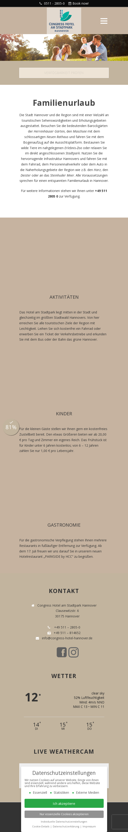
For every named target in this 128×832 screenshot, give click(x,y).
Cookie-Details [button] (41, 826)
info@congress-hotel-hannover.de (66, 638)
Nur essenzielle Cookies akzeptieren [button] (64, 814)
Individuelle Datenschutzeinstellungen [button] (64, 821)
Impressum (89, 826)
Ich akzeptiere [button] (64, 803)
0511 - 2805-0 (54, 3)
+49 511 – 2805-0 (66, 627)
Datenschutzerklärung (66, 826)
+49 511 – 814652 (67, 633)
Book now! (80, 3)
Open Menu (104, 20)
